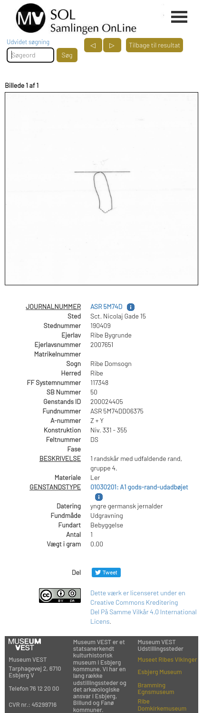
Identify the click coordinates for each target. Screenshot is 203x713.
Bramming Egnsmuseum (155, 688)
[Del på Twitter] (106, 572)
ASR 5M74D (106, 306)
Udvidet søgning (28, 42)
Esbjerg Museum (159, 671)
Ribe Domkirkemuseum (161, 704)
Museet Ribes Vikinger (167, 659)
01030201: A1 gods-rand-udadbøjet (139, 487)
